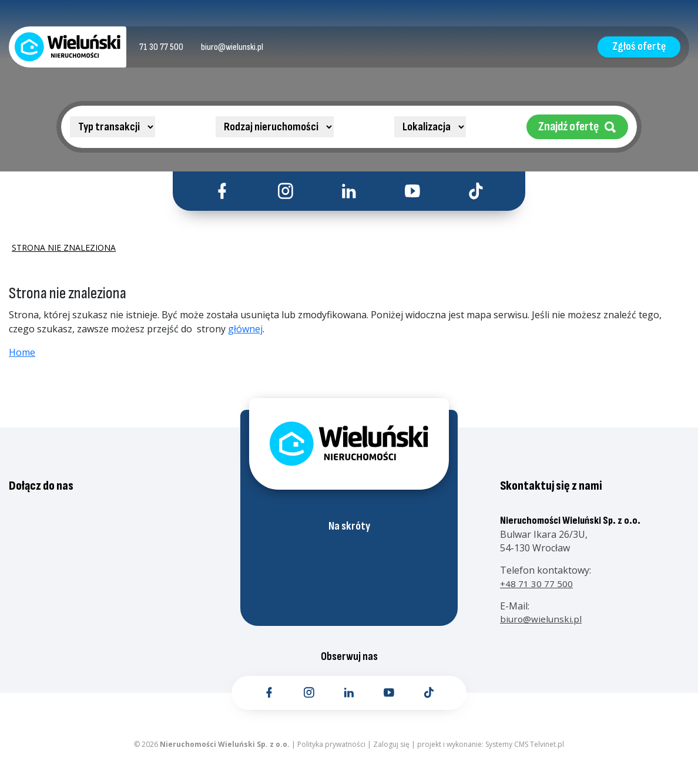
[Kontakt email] (248, 47)
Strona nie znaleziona (64, 252)
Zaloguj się (391, 750)
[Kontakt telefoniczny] (167, 47)
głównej (245, 334)
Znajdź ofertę (577, 126)
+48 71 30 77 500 (536, 588)
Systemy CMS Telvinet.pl (524, 750)
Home (22, 357)
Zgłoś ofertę (631, 47)
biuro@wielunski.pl (541, 623)
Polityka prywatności (331, 750)
